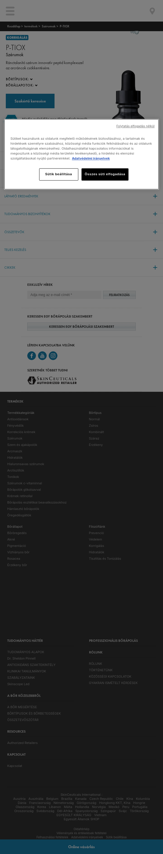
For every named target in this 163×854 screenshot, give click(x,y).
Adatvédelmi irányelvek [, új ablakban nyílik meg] (91, 159)
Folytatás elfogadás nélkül (135, 126)
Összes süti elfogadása (105, 174)
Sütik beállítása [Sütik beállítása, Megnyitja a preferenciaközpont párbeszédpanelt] (58, 174)
